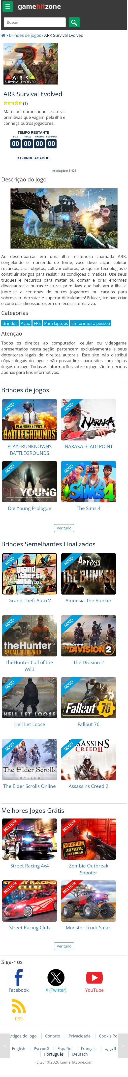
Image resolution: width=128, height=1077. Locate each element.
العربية (110, 1048)
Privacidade (80, 1036)
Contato (52, 1036)
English (19, 1048)
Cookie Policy (111, 1036)
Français (89, 1048)
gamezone (39, 6)
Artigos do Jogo (22, 1036)
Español (65, 1048)
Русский (42, 1048)
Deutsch (80, 1054)
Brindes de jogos (25, 35)
